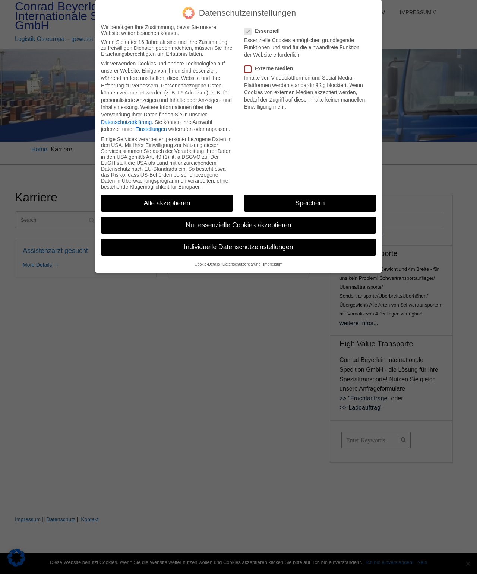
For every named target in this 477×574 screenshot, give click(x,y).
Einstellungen (151, 123)
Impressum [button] (272, 258)
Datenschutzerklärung (126, 116)
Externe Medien (271, 63)
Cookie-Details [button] (207, 258)
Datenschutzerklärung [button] (241, 258)
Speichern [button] (310, 197)
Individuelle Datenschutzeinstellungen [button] (238, 241)
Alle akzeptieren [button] (167, 197)
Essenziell (264, 25)
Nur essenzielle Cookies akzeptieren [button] (238, 219)
